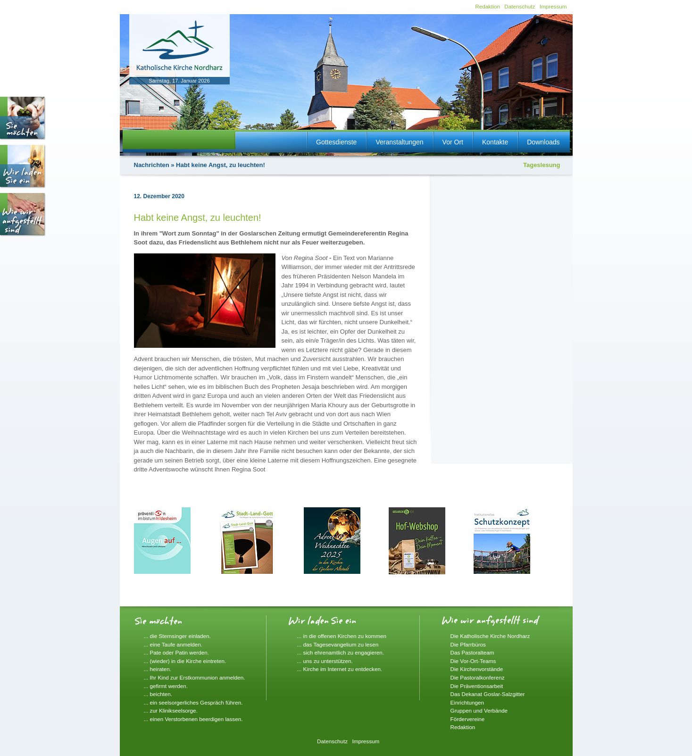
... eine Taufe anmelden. (173, 644)
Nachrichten (151, 164)
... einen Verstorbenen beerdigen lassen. (193, 719)
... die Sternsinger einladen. (177, 636)
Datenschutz (519, 6)
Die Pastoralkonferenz (477, 677)
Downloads (543, 142)
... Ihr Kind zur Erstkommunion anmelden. (194, 677)
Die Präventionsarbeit (476, 686)
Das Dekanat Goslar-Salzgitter (487, 694)
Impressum (553, 6)
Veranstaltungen (399, 142)
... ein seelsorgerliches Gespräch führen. (193, 702)
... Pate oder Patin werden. (176, 652)
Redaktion (487, 6)
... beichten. (158, 694)
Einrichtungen (467, 702)
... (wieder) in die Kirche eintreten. (185, 661)
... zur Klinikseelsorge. (171, 710)
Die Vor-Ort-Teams (473, 661)
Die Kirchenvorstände (476, 669)
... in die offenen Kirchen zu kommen (342, 636)
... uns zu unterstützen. (325, 661)
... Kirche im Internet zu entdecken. (340, 669)
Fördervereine (467, 719)
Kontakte (495, 142)
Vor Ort (452, 142)
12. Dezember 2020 (159, 196)
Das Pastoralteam (472, 652)
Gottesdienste (336, 142)
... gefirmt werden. (166, 686)
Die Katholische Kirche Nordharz (490, 636)
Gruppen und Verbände (479, 710)
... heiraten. (157, 669)
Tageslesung (541, 164)
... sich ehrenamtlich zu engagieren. (340, 652)
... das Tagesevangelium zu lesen (338, 644)
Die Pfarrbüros (468, 644)
